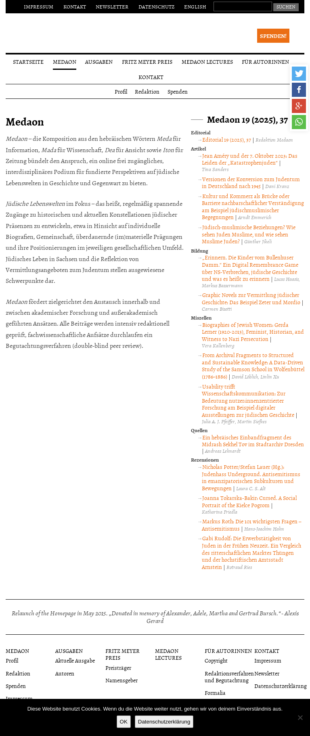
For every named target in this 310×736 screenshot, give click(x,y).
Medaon (64, 61)
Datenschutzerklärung (280, 686)
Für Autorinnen (265, 61)
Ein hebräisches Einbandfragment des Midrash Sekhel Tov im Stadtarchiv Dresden (253, 441)
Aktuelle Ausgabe (75, 660)
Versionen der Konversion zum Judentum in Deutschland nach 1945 (251, 182)
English (195, 6)
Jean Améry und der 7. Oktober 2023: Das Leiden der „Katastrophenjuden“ (249, 159)
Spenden (178, 91)
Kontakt (74, 6)
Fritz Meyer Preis (147, 61)
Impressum (38, 6)
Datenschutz (156, 6)
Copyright (216, 660)
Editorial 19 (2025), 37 (226, 139)
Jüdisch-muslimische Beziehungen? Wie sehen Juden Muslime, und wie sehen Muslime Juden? (248, 234)
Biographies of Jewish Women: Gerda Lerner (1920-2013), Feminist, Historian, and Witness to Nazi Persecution (253, 331)
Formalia (215, 692)
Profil (121, 91)
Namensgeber (121, 680)
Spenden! (273, 35)
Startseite (28, 61)
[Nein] (300, 717)
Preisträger (118, 667)
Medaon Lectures (207, 61)
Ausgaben (99, 61)
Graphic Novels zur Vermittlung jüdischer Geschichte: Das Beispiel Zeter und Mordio (251, 298)
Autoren (64, 673)
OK (124, 722)
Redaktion (147, 91)
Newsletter (112, 6)
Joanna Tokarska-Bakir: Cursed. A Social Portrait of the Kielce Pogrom (249, 501)
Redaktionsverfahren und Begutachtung (229, 676)
